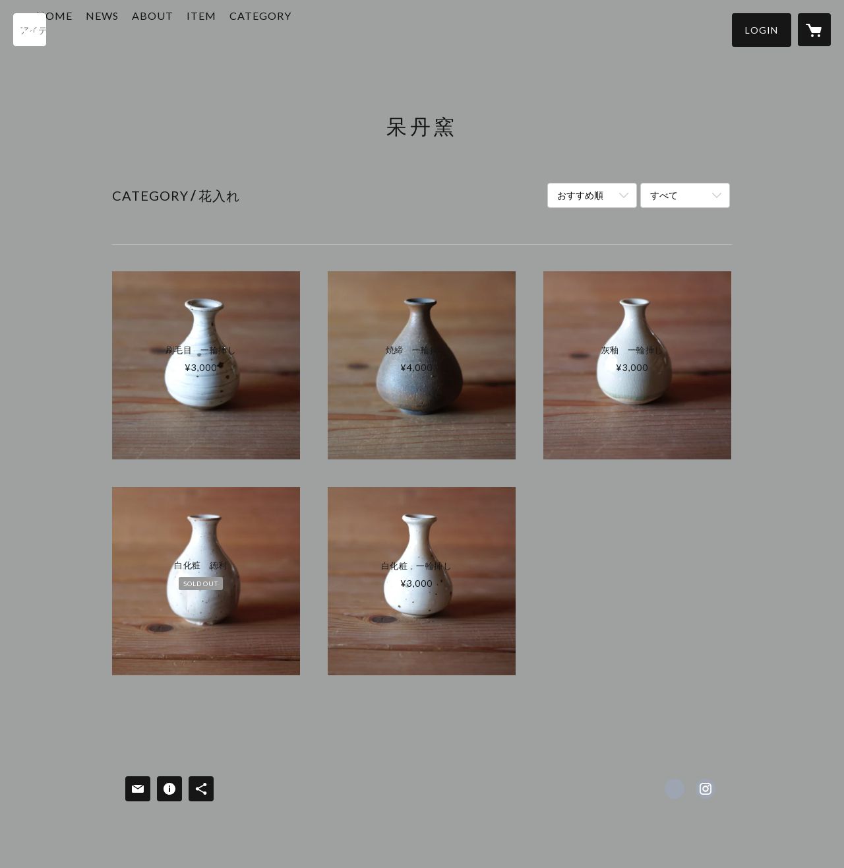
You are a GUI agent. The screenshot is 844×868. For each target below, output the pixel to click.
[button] (761, 30)
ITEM (251, 28)
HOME (104, 28)
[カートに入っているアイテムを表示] (814, 29)
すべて (664, 195)
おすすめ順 (580, 195)
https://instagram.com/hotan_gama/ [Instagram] (705, 789)
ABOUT (202, 28)
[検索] (29, 29)
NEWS (151, 28)
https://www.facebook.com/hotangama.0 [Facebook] (674, 789)
